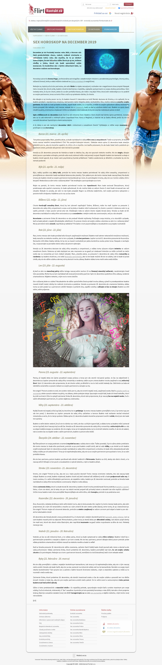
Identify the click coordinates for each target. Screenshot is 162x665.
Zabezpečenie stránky (45, 633)
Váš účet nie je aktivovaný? (95, 8)
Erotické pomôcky (76, 29)
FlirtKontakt (38, 36)
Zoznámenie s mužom (46, 646)
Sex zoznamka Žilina (76, 636)
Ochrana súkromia (44, 617)
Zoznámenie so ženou (46, 642)
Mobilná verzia (81, 655)
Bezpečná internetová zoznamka (49, 626)
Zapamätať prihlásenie (127, 8)
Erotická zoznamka (76, 613)
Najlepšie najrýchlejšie (73, 256)
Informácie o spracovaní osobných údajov (52, 620)
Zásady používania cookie (47, 630)
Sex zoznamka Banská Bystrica (79, 630)
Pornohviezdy (110, 29)
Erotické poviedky (55, 29)
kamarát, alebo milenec (114, 517)
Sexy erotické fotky (44, 636)
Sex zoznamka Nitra (76, 633)
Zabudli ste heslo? (110, 8)
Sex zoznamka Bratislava (77, 620)
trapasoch (79, 107)
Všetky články (36, 29)
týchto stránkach (77, 81)
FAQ (40, 623)
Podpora (104, 617)
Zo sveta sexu (94, 29)
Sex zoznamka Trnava (77, 639)
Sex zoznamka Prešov (77, 626)
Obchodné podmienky (46, 613)
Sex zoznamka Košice (76, 623)
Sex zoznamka (74, 617)
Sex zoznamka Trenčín (77, 642)
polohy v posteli (122, 487)
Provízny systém (106, 613)
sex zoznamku (96, 593)
